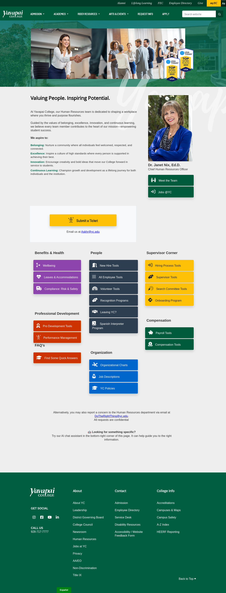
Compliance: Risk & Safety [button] (57, 288)
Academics (60, 14)
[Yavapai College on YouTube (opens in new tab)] (49, 517)
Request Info (145, 14)
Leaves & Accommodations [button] (57, 277)
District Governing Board (88, 517)
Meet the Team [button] (164, 180)
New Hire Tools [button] (105, 265)
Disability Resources (127, 524)
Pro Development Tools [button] (54, 325)
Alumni (121, 3)
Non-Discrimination (85, 568)
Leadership (80, 510)
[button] (113, 300)
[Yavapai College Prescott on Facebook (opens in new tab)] (42, 517)
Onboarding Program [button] (165, 300)
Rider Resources (88, 14)
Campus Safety (166, 517)
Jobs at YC (80, 546)
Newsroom (79, 531)
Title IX (77, 575)
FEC (160, 3)
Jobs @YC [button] (161, 191)
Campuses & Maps (169, 510)
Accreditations (166, 502)
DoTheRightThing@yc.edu (111, 416)
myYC (213, 3)
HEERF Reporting (168, 531)
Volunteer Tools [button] (106, 288)
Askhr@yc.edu (90, 231)
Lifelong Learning (141, 3)
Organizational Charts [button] (110, 364)
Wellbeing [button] (45, 265)
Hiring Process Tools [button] (164, 265)
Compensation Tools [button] (164, 344)
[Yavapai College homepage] (13, 14)
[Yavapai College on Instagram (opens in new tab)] (34, 517)
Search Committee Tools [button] (167, 288)
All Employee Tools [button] (107, 277)
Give (200, 3)
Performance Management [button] (56, 337)
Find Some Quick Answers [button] (57, 357)
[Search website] (199, 14)
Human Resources (84, 539)
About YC (79, 502)
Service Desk (123, 517)
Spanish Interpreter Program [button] (108, 325)
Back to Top (187, 578)
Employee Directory (180, 3)
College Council (83, 524)
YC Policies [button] (103, 388)
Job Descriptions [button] (106, 376)
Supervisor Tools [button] (162, 277)
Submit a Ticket (83, 220)
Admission (36, 14)
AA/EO (77, 560)
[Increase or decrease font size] (223, 3)
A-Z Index (163, 524)
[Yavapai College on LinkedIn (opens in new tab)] (57, 517)
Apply (165, 14)
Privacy (77, 553)
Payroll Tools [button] (160, 332)
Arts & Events (117, 14)
